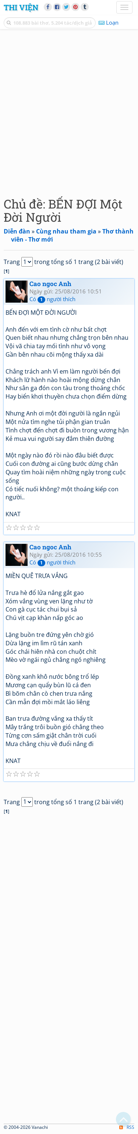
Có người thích (52, 299)
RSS (126, 1127)
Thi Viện (21, 7)
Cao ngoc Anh (50, 283)
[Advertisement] (69, 111)
